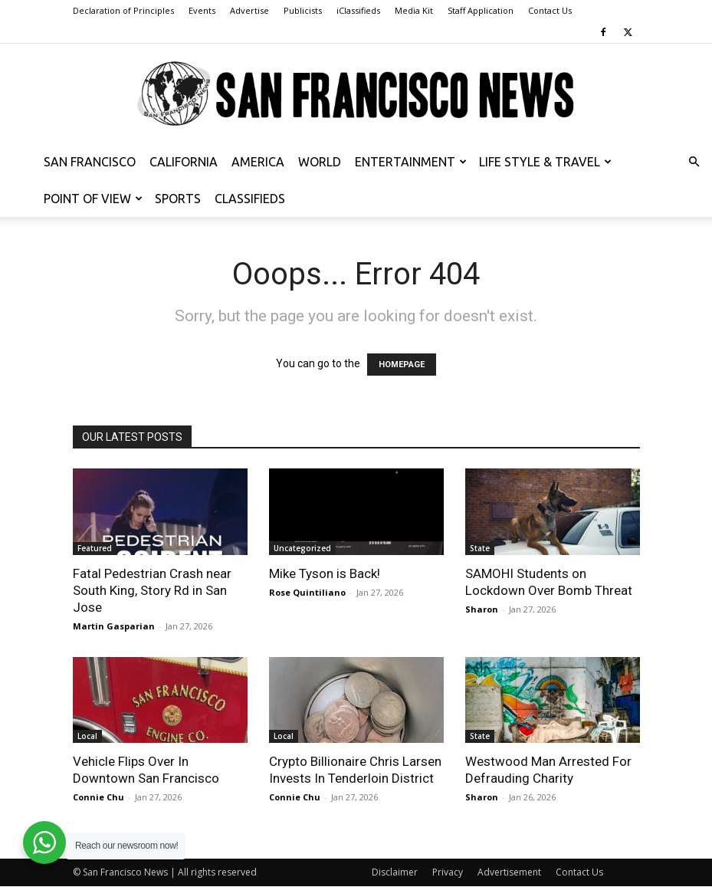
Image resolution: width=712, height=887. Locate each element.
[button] (693, 162)
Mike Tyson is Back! (324, 573)
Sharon (481, 609)
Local (87, 736)
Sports (178, 198)
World (319, 162)
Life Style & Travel (545, 162)
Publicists (303, 10)
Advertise (249, 10)
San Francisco (90, 162)
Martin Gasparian (114, 626)
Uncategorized (302, 548)
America (257, 162)
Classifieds (250, 198)
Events (202, 10)
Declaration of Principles (123, 10)
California (183, 162)
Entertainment (411, 162)
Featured (94, 548)
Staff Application (480, 10)
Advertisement (509, 872)
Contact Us (550, 10)
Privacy (447, 872)
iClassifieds (358, 10)
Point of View (93, 198)
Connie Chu (98, 797)
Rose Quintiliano (307, 592)
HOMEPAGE (402, 365)
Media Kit (414, 10)
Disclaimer (395, 872)
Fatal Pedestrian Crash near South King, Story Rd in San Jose (152, 590)
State (480, 548)
